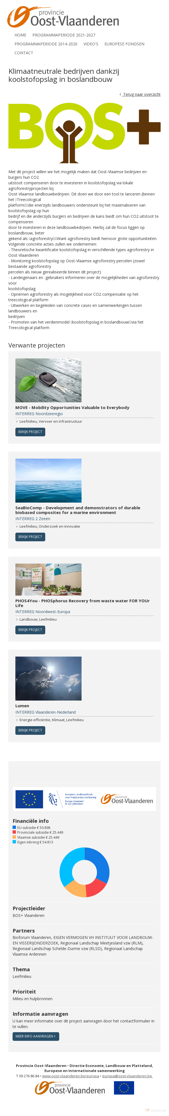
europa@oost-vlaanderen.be (127, 1075)
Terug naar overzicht (140, 94)
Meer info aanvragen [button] (35, 1036)
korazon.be (158, 1110)
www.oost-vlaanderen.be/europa (70, 1075)
